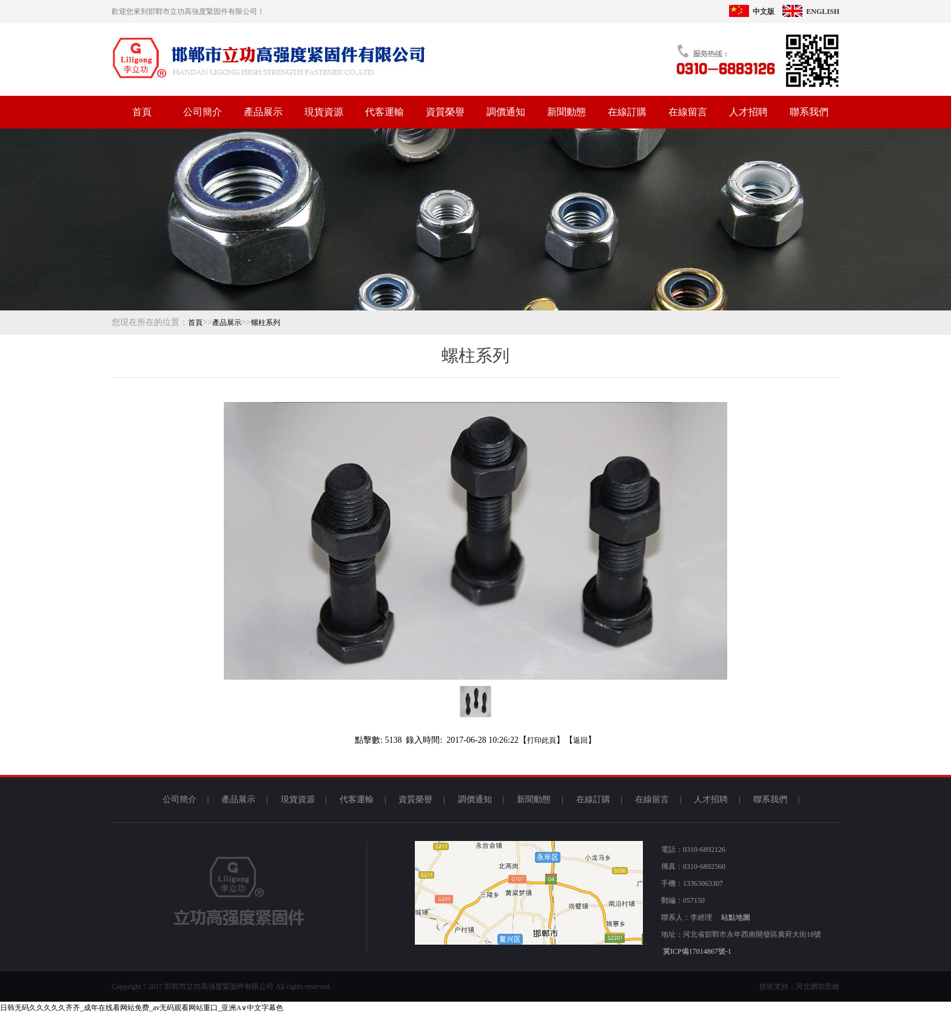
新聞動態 (566, 112)
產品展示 (263, 112)
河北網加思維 (817, 986)
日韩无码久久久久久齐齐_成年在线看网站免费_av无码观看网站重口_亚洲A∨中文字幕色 (141, 1007)
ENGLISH (810, 11)
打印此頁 (541, 740)
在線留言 (687, 112)
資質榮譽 (445, 112)
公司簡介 (202, 112)
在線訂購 (627, 112)
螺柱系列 (265, 322)
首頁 (142, 112)
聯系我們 (809, 112)
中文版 (752, 11)
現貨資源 (323, 112)
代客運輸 (384, 112)
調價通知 (505, 112)
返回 (580, 740)
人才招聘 (748, 112)
